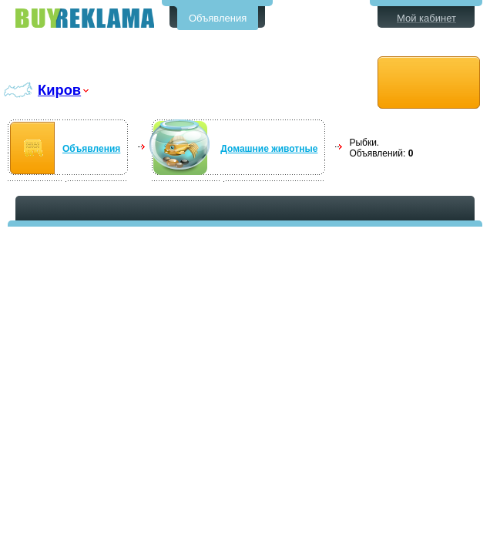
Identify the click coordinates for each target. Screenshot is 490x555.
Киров (59, 90)
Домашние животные (268, 148)
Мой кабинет (426, 18)
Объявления (218, 18)
